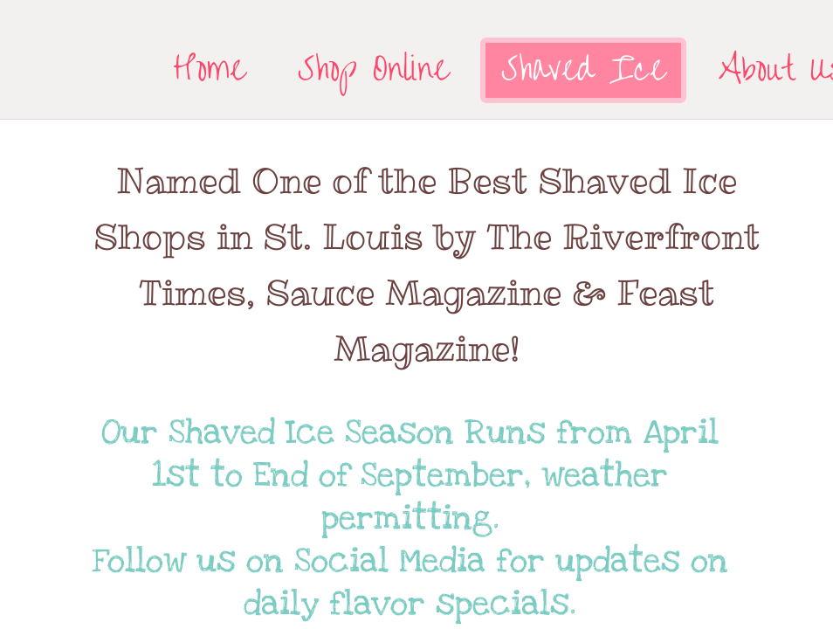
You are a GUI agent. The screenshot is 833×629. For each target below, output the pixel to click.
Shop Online (373, 69)
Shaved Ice (583, 69)
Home (209, 69)
